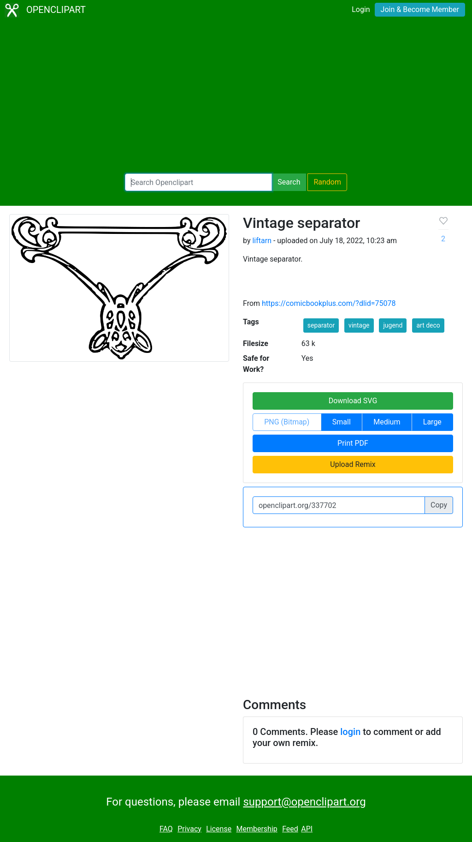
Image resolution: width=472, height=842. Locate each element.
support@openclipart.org (304, 801)
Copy (439, 505)
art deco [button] (428, 325)
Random (327, 182)
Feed (290, 828)
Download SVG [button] (353, 400)
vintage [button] (358, 325)
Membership (256, 828)
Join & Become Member (420, 9)
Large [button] (432, 422)
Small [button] (341, 422)
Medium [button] (386, 422)
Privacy (189, 828)
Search (288, 182)
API (307, 828)
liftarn (261, 240)
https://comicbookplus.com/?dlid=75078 (328, 303)
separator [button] (321, 325)
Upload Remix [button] (352, 464)
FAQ (166, 828)
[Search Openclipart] (198, 182)
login (350, 731)
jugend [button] (392, 325)
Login (361, 9)
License (218, 828)
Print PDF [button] (352, 443)
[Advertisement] (236, 96)
